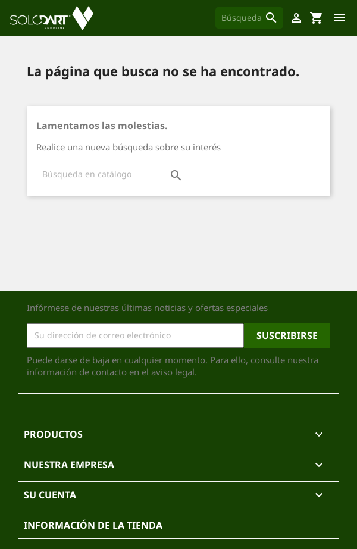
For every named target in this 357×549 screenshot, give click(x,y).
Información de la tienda (93, 525)
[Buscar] (249, 18)
